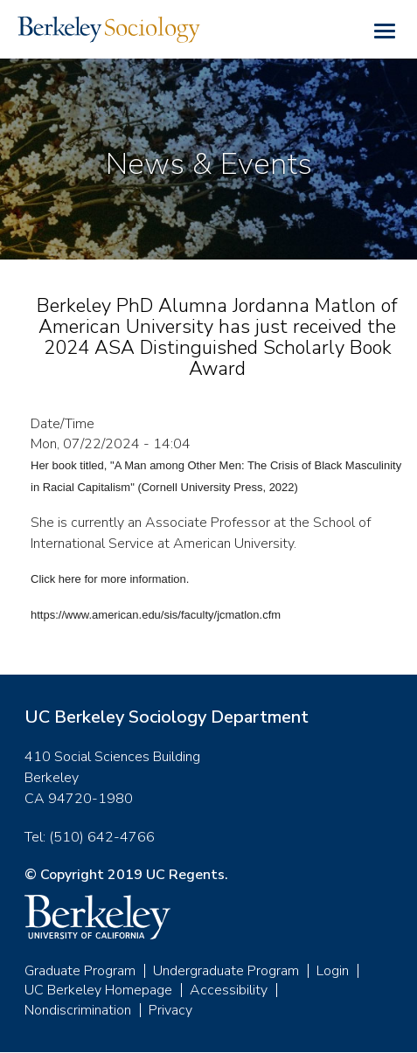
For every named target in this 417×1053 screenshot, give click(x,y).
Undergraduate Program (226, 971)
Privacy (170, 1010)
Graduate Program (80, 971)
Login (332, 971)
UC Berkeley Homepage (98, 990)
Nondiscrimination (77, 1010)
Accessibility (229, 990)
